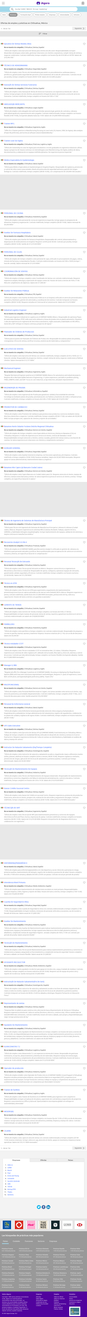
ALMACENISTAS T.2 (12, 1046)
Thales (9, 1192)
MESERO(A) (9, 1111)
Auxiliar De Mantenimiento (15, 921)
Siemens (10, 1195)
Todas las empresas (59, 1298)
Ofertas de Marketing (60, 1303)
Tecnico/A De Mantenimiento (16, 943)
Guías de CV (57, 1305)
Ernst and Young (13, 1176)
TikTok (9, 1186)
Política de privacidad (42, 1303)
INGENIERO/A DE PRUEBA (14, 388)
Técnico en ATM (10, 583)
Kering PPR (11, 1189)
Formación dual (25, 15)
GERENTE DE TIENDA (12, 605)
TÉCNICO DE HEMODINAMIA (16, 65)
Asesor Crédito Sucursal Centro (16, 788)
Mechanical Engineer (12, 368)
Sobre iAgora (39, 1298)
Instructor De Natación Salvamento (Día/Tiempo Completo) (28, 747)
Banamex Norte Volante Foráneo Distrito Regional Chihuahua (28, 426)
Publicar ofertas (58, 1309)
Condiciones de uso (41, 1302)
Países (5, 1241)
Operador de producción (14, 1068)
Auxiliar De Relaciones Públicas (16, 291)
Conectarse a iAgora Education (74, 1302)
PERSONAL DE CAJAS (13, 252)
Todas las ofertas (58, 1297)
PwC (9, 1173)
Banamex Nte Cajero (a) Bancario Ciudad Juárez (23, 467)
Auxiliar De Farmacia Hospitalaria (17, 233)
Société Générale (13, 1181)
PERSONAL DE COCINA (13, 213)
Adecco (10, 1165)
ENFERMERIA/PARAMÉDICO (15, 863)
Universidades (64, 15)
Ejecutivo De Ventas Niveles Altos (17, 44)
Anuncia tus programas (75, 1300)
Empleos (56, 1300)
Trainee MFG (9, 124)
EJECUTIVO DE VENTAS (13, 349)
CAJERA (7, 1131)
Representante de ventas (14, 1003)
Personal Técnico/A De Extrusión (17, 561)
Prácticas (13, 15)
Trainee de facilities (12, 1090)
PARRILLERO (9, 624)
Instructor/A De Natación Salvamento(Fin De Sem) (24, 982)
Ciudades (16, 1241)
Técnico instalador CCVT (13, 644)
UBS (8, 1184)
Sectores (41, 1241)
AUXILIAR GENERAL (12, 448)
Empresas (52, 15)
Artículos (77, 15)
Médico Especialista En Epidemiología (19, 160)
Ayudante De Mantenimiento (16, 1025)
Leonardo (10, 1178)
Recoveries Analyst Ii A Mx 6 (15, 542)
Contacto (38, 1305)
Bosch (9, 1170)
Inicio (4, 15)
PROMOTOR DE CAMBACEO (15, 407)
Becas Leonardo (58, 1307)
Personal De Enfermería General (17, 704)
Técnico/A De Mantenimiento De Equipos (20, 769)
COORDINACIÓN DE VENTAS (16, 271)
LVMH (9, 1168)
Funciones (29, 1241)
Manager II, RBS (10, 665)
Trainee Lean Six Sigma (13, 141)
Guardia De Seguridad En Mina (16, 902)
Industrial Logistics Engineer (15, 310)
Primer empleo (40, 15)
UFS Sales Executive (12, 726)
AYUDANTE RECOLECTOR (14, 962)
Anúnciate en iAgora (41, 1300)
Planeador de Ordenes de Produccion (19, 332)
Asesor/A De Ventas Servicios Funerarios (20, 85)
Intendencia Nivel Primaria (14, 882)
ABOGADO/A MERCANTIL (14, 104)
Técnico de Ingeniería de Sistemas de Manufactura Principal (28, 520)
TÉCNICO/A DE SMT (12, 808)
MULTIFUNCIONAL (11, 685)
